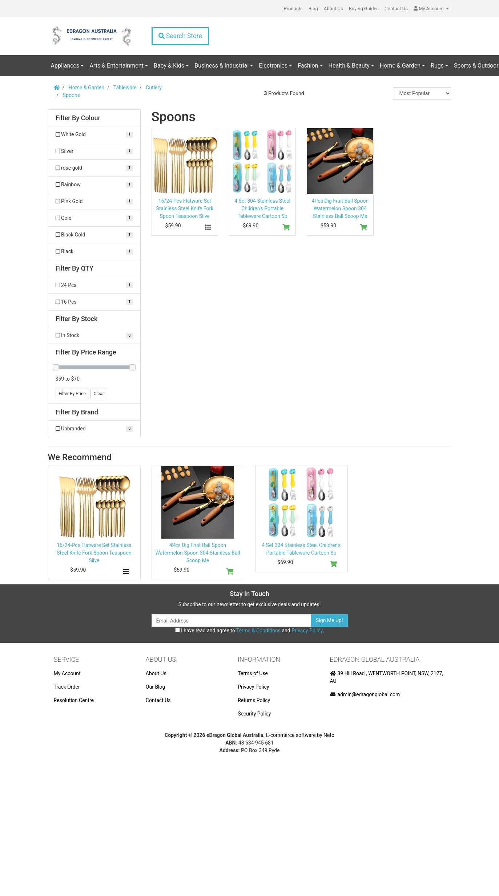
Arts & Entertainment (116, 65)
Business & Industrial (221, 65)
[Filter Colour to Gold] (94, 218)
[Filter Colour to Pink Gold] (94, 201)
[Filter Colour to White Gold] (94, 134)
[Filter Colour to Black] (94, 251)
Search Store (180, 36)
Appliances (65, 65)
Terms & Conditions (258, 630)
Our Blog (155, 687)
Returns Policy (254, 700)
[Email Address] (231, 620)
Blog (313, 8)
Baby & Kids (169, 65)
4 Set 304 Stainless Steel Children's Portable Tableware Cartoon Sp (262, 208)
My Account (67, 673)
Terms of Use (253, 673)
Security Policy (254, 714)
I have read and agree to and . (249, 630)
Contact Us (396, 8)
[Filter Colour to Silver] (94, 151)
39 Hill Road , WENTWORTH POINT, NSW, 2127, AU (386, 677)
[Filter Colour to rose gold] (94, 168)
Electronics (273, 65)
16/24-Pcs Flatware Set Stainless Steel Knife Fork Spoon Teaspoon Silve (184, 208)
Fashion (308, 65)
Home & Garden (400, 65)
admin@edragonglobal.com (365, 694)
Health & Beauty (349, 65)
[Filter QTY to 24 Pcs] (94, 285)
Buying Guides (364, 8)
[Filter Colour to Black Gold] (94, 234)
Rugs (437, 65)
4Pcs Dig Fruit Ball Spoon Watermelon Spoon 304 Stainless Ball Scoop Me (340, 208)
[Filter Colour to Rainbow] (94, 184)
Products (293, 8)
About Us (333, 8)
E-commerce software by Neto (300, 735)
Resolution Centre (74, 700)
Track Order (67, 687)
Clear (99, 393)
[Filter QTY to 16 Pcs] (94, 302)
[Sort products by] (422, 93)
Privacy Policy (306, 630)
